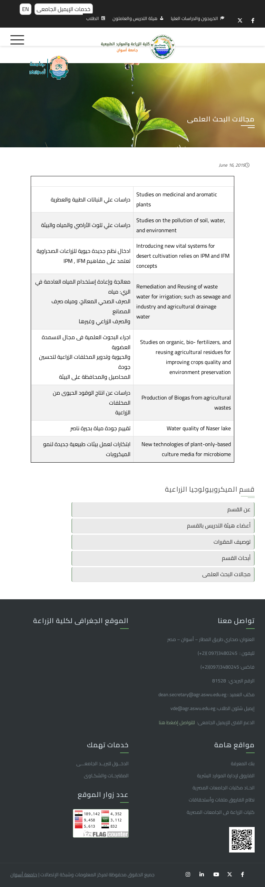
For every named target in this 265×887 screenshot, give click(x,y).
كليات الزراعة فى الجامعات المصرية (221, 812)
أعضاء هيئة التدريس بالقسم (219, 525)
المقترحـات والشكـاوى (106, 775)
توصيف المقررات (232, 541)
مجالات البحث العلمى (226, 574)
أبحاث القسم (236, 558)
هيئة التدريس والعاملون (134, 18)
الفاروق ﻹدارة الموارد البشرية (226, 775)
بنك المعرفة (243, 763)
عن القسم (239, 509)
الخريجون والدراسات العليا (194, 18)
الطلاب (92, 18)
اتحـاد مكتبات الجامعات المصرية (224, 787)
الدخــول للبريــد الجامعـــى (102, 763)
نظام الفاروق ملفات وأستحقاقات (222, 799)
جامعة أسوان (23, 874)
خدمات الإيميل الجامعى (63, 9)
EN (25, 9)
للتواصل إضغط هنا (177, 722)
